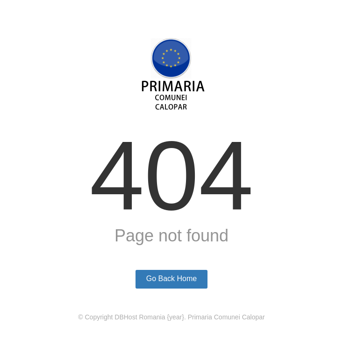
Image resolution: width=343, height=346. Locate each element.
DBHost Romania (139, 317)
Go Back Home (171, 278)
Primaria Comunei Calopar (226, 317)
